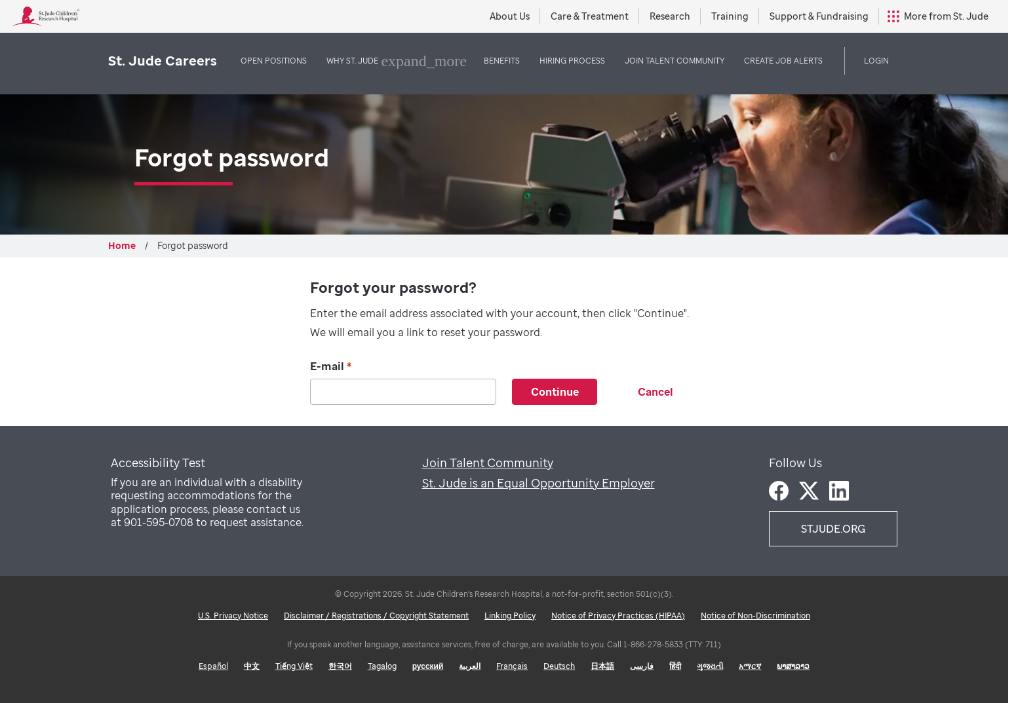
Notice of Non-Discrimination (755, 615)
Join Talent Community (487, 462)
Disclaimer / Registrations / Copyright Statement (376, 615)
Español (213, 666)
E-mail (330, 366)
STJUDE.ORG (833, 529)
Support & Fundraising (819, 16)
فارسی (642, 666)
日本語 (602, 666)
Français (512, 666)
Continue (555, 392)
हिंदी (675, 666)
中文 (252, 666)
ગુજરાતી (710, 666)
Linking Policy (510, 615)
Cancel (655, 392)
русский (428, 666)
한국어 (340, 666)
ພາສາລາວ (793, 666)
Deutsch (559, 666)
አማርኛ (750, 666)
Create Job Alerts (783, 60)
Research (670, 16)
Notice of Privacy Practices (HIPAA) (618, 615)
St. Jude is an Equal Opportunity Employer (538, 483)
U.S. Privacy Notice (233, 615)
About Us (510, 16)
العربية (469, 666)
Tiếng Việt (294, 666)
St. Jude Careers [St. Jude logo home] (162, 60)
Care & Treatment (590, 16)
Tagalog (382, 666)
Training (730, 16)
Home (122, 246)
